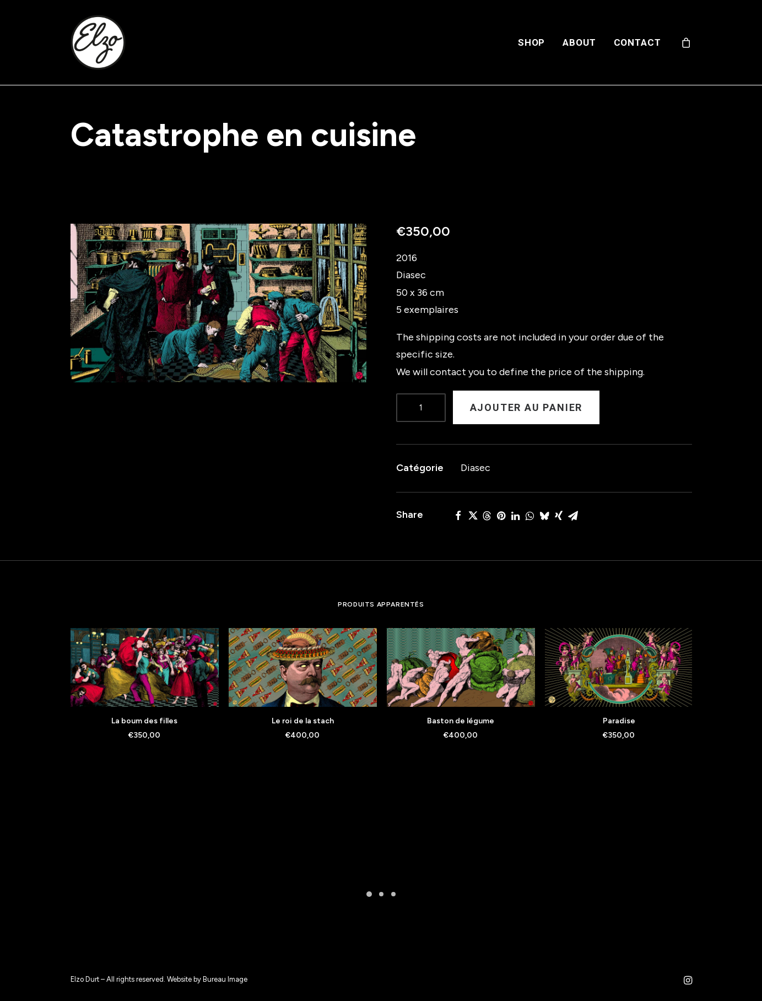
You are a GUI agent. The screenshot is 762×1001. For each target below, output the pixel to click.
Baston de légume (460, 721)
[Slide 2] (381, 894)
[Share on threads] (487, 515)
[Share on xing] (558, 515)
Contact (637, 42)
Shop (531, 42)
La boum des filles (144, 721)
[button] (218, 303)
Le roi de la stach (303, 721)
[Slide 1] (369, 894)
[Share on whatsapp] (530, 515)
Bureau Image (225, 979)
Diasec (475, 468)
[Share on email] (573, 515)
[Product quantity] (421, 407)
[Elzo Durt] (98, 42)
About (579, 42)
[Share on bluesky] (544, 515)
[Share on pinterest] (501, 515)
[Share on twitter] (472, 515)
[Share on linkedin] (515, 515)
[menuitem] (531, 42)
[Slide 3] (393, 894)
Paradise (619, 721)
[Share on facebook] (458, 515)
